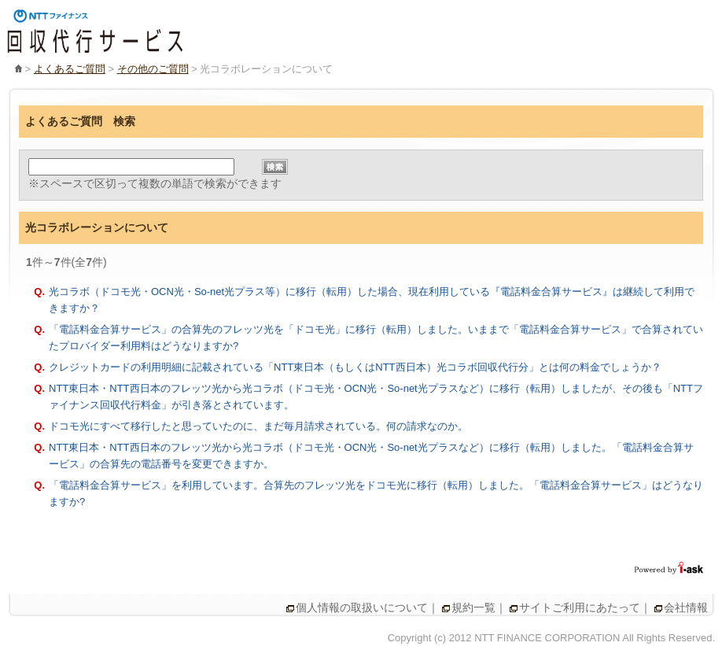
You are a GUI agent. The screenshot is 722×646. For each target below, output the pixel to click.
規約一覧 (473, 607)
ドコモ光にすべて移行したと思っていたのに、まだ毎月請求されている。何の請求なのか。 (258, 426)
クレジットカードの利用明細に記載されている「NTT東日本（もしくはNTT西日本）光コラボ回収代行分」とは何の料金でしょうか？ (355, 367)
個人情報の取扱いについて (362, 607)
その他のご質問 (153, 69)
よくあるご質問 (69, 69)
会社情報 (686, 607)
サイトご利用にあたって (579, 607)
